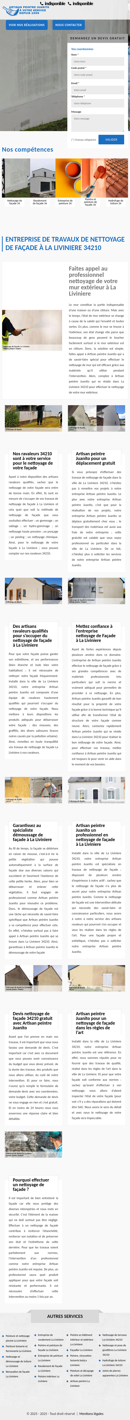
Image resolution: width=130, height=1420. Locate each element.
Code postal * (78, 68)
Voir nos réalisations (27, 25)
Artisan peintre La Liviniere (80, 1384)
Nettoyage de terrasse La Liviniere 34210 (115, 1337)
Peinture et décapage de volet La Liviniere (82, 1373)
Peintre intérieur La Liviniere (48, 1379)
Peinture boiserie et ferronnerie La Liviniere (18, 1349)
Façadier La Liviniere (81, 1350)
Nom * (75, 54)
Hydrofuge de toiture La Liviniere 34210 (114, 1363)
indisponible (52, 3)
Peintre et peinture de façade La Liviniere (50, 1348)
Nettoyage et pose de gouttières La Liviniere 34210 (115, 1350)
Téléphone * (78, 96)
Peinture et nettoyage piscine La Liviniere (18, 1338)
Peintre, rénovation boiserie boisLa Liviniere (80, 1360)
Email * (75, 83)
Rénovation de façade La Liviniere (18, 1374)
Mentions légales (91, 1414)
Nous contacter (68, 25)
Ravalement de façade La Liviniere (50, 1368)
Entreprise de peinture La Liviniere (50, 1358)
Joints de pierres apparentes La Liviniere (115, 1373)
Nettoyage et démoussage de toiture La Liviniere (18, 1361)
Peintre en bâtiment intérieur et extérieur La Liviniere (81, 1339)
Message (76, 111)
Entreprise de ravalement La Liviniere (51, 1337)
